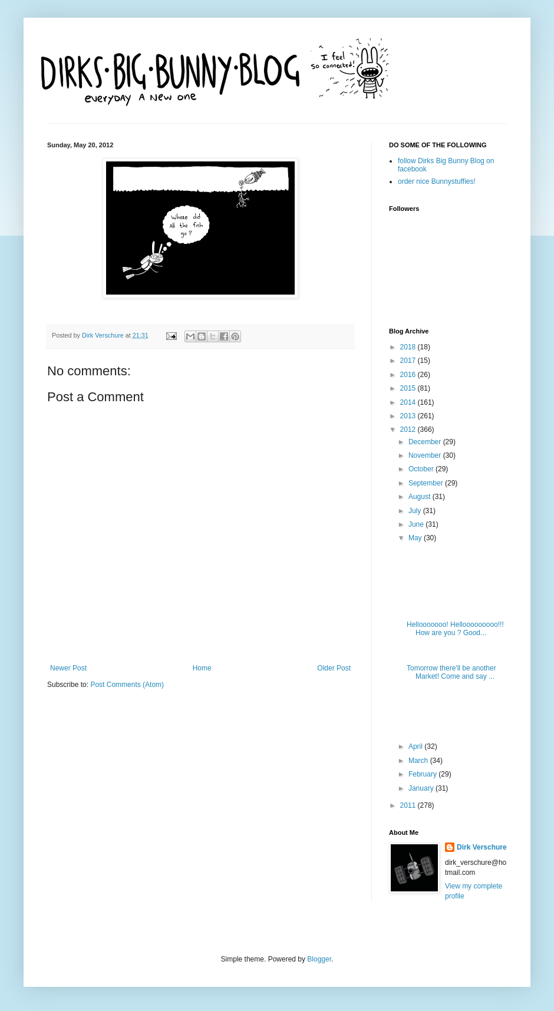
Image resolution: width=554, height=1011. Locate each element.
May (416, 538)
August (420, 497)
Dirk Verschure (104, 335)
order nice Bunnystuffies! (437, 181)
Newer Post (68, 668)
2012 (409, 429)
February (423, 774)
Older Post (334, 668)
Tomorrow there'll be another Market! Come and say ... (451, 672)
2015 (409, 388)
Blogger (319, 959)
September (426, 483)
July (415, 511)
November (425, 455)
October (422, 469)
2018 (409, 347)
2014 (409, 402)
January (422, 788)
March (419, 760)
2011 (409, 805)
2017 (409, 360)
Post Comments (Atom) (127, 684)
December (425, 442)
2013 (409, 416)
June (417, 524)
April (416, 746)
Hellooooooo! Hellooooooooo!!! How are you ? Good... (455, 628)
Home (202, 668)
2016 (409, 375)
